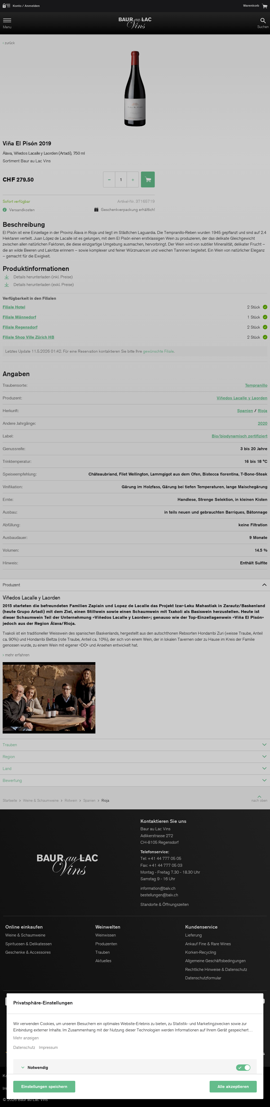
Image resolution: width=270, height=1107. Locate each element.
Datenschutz (24, 1047)
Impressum (48, 1047)
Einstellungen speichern (44, 1086)
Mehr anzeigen (26, 1038)
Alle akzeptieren (233, 1086)
